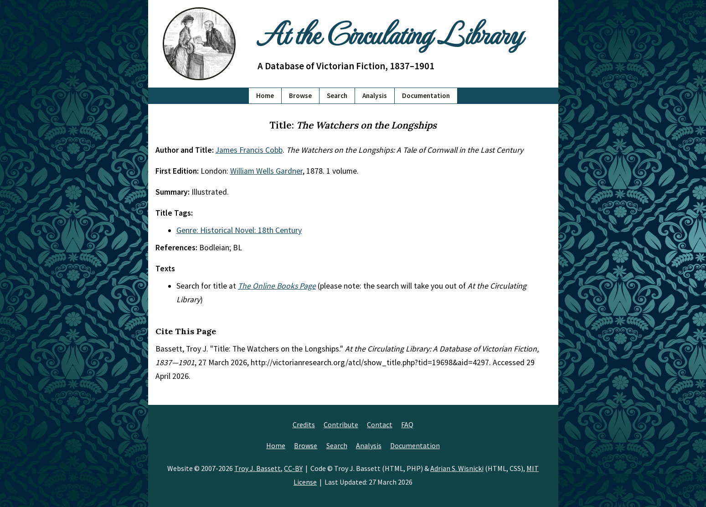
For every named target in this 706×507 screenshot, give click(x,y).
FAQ (407, 424)
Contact (379, 424)
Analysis (374, 95)
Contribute (341, 424)
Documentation (426, 95)
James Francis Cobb (249, 150)
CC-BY (293, 468)
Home (265, 95)
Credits (304, 424)
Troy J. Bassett (257, 468)
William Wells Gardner (266, 171)
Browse (300, 95)
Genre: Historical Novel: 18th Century (239, 230)
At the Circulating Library (390, 32)
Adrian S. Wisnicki (457, 468)
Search (337, 95)
